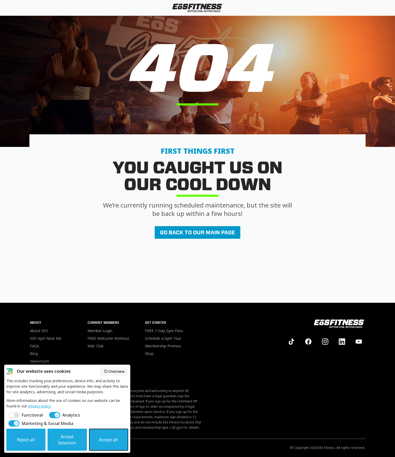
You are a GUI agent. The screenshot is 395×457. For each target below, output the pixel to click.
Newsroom (39, 361)
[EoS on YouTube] (359, 341)
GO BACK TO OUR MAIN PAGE (197, 232)
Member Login (99, 330)
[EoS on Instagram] (325, 341)
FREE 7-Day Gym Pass (164, 330)
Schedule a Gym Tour (163, 338)
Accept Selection (67, 440)
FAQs (34, 345)
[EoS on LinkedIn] (342, 341)
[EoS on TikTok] (291, 341)
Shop (149, 353)
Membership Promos (163, 345)
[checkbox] (24, 415)
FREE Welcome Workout (108, 338)
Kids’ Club (95, 345)
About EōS (39, 330)
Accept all (108, 440)
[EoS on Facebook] (308, 341)
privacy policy (39, 405)
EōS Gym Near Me (45, 338)
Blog (34, 353)
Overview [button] (114, 371)
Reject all (26, 440)
